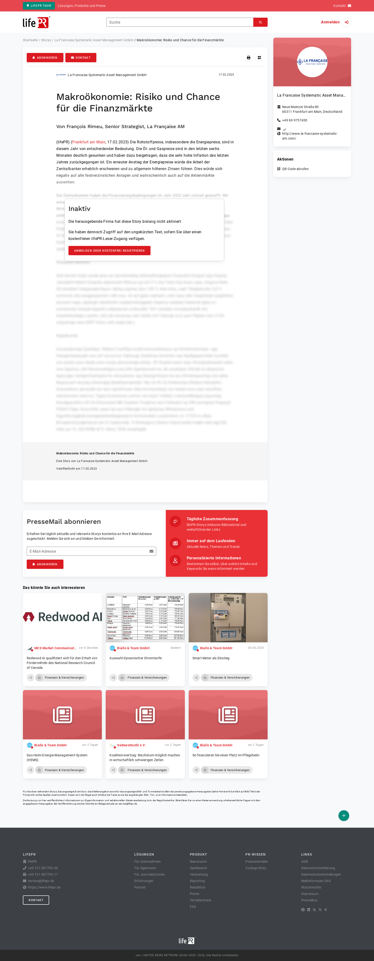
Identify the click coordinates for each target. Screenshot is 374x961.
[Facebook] (303, 909)
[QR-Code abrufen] (259, 57)
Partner (140, 887)
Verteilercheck (201, 900)
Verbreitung (199, 874)
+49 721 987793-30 (43, 868)
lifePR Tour (39, 5)
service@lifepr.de (128, 803)
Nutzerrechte (311, 887)
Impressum (309, 894)
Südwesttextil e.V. (131, 745)
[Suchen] (260, 22)
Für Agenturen (145, 868)
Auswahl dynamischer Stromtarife (135, 658)
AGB (304, 861)
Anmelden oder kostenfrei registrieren (109, 250)
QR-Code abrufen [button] (295, 169)
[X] (320, 909)
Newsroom (198, 861)
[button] (30, 677)
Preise (194, 894)
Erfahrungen (144, 881)
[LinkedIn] (308, 909)
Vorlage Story (255, 868)
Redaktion (197, 887)
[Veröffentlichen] (343, 815)
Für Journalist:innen (149, 874)
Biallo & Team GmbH (133, 648)
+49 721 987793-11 (43, 874)
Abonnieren (45, 57)
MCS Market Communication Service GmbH (68, 648)
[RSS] (314, 909)
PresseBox (309, 900)
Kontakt (81, 57)
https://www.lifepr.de (44, 887)
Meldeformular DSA (316, 881)
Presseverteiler (256, 861)
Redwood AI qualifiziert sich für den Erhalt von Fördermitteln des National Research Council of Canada (62, 663)
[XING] (325, 909)
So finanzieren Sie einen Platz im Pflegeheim (226, 755)
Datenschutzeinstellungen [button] (321, 874)
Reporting (197, 881)
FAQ (193, 907)
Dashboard (198, 868)
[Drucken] (248, 57)
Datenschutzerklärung (318, 868)
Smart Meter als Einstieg (211, 658)
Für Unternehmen (147, 861)
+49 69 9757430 (294, 120)
